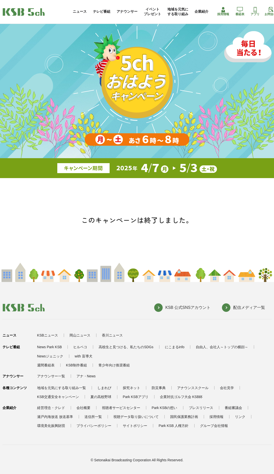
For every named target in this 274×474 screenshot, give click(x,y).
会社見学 (227, 388)
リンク (240, 417)
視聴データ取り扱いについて (136, 417)
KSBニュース (47, 335)
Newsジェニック (50, 356)
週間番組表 (46, 365)
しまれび (104, 388)
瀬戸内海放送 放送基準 (55, 417)
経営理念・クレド (51, 408)
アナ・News (86, 376)
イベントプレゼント (152, 11)
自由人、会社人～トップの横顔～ (222, 347)
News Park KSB (49, 347)
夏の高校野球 (100, 397)
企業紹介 (201, 11)
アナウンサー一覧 (51, 376)
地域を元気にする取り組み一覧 (61, 388)
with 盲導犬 (83, 356)
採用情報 (223, 11)
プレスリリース (201, 408)
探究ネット (131, 388)
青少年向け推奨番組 (114, 365)
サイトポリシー (135, 426)
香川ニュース (112, 335)
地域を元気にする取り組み (177, 11)
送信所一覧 (93, 417)
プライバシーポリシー (93, 426)
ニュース (80, 11)
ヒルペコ (80, 347)
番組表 (239, 11)
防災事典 (159, 388)
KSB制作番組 (76, 365)
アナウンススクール (192, 388)
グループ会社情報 (214, 426)
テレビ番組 (101, 11)
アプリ (255, 11)
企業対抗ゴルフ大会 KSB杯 (181, 397)
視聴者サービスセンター (121, 408)
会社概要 (83, 408)
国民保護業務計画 (184, 417)
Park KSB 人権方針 (174, 426)
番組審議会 (233, 408)
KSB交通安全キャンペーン (58, 397)
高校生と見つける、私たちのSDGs (126, 347)
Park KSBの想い (164, 408)
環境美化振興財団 (51, 426)
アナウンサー (127, 11)
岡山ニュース (79, 335)
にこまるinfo (175, 347)
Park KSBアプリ (135, 397)
